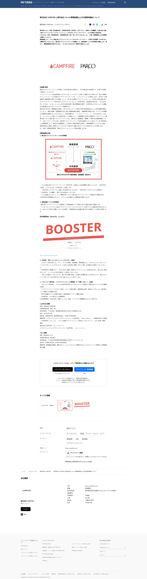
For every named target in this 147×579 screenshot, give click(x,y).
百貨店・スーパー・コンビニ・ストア (92, 433)
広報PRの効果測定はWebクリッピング (52, 557)
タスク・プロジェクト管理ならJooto (81, 544)
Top (22, 6)
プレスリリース (32, 471)
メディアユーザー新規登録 (84, 369)
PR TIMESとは (24, 546)
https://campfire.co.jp (58, 325)
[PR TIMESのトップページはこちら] (42, 2)
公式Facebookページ (105, 544)
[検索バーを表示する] (125, 2)
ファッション (68, 6)
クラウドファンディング (74, 443)
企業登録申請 (111, 2)
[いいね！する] (85, 24)
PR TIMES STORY (46, 544)
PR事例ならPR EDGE (77, 550)
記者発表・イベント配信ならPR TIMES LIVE (53, 550)
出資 (77, 439)
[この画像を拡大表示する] (48, 405)
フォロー (25, 509)
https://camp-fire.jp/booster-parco (48, 255)
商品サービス (71, 428)
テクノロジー (29, 6)
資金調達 (85, 439)
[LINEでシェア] (97, 24)
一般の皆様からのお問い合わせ (101, 574)
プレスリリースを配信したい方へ (29, 556)
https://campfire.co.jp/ (91, 486)
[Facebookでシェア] (93, 24)
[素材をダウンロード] (102, 24)
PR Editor (44, 560)
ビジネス (87, 6)
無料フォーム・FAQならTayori (79, 547)
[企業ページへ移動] (26, 491)
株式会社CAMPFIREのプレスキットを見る (78, 461)
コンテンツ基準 (45, 574)
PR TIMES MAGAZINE (47, 554)
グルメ (94, 6)
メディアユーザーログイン (62, 369)
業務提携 (69, 439)
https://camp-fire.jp (80, 328)
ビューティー (59, 6)
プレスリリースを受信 (98, 2)
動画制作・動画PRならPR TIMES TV (51, 547)
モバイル (37, 6)
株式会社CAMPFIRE (45, 471)
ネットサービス (72, 433)
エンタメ (50, 6)
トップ (24, 471)
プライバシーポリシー (33, 574)
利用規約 (53, 574)
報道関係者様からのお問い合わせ (66, 574)
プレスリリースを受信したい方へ (29, 552)
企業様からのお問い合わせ (84, 574)
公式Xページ (103, 551)
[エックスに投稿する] (90, 24)
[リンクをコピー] (105, 24)
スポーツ (100, 6)
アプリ (44, 6)
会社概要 (23, 574)
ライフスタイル (78, 6)
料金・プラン (24, 549)
